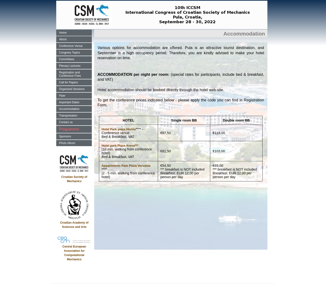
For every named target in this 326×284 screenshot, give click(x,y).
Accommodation (69, 109)
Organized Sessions (71, 89)
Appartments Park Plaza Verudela (126, 165)
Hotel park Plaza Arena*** (120, 145)
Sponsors (65, 136)
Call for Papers (68, 82)
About (62, 39)
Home (63, 32)
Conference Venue (71, 46)
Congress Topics (69, 52)
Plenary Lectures (69, 66)
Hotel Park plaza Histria (119, 129)
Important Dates (69, 102)
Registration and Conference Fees (70, 74)
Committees (66, 59)
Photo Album (67, 143)
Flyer (62, 95)
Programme (69, 129)
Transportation (68, 115)
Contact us (66, 122)
